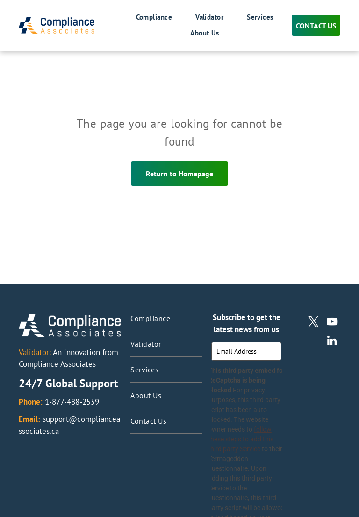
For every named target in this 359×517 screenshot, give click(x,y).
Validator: (35, 352)
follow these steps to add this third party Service (240, 439)
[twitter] (313, 323)
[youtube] (332, 323)
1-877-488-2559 (72, 402)
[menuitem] (142, 18)
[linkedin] (332, 341)
